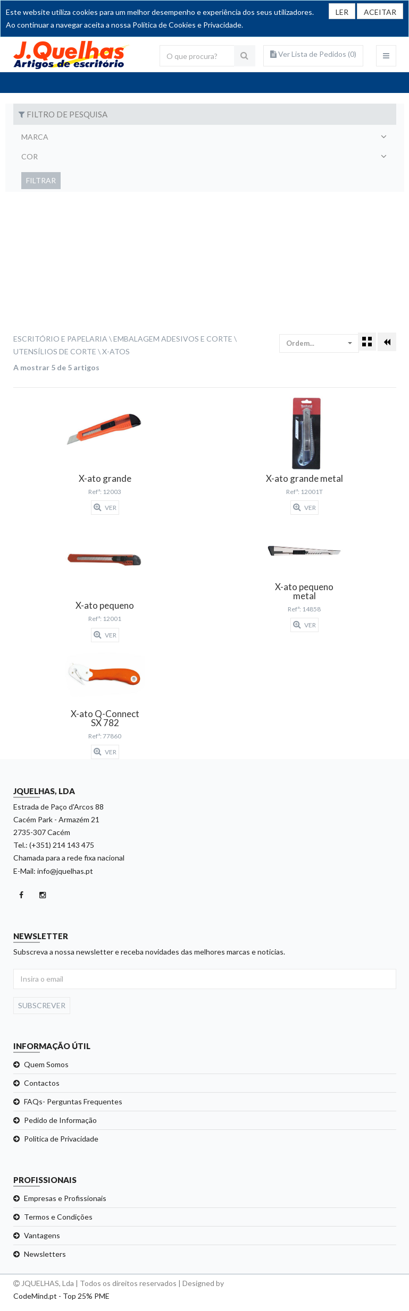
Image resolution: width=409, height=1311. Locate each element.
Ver (105, 507)
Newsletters (45, 1253)
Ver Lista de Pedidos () (313, 53)
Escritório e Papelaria (60, 338)
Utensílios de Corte (54, 351)
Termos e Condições (58, 1216)
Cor (29, 156)
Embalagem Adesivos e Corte (172, 338)
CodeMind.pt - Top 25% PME (61, 1295)
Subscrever (41, 1005)
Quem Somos (46, 1064)
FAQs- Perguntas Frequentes (73, 1101)
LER (342, 11)
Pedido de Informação (60, 1120)
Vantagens (42, 1235)
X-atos (116, 351)
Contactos (42, 1082)
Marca (34, 137)
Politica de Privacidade (61, 1138)
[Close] (380, 11)
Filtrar (41, 180)
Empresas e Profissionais (65, 1198)
